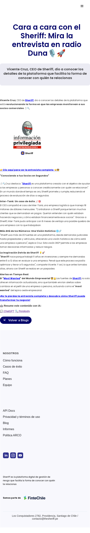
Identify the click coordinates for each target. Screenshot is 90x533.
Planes (7, 379)
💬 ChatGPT (7, 311)
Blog (6, 423)
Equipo (7, 385)
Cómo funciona (12, 360)
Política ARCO (12, 435)
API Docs (9, 410)
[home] (19, 6)
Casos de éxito (12, 366)
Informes (8, 429)
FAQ (6, 372)
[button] (82, 6)
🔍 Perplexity (22, 311)
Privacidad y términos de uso (21, 416)
